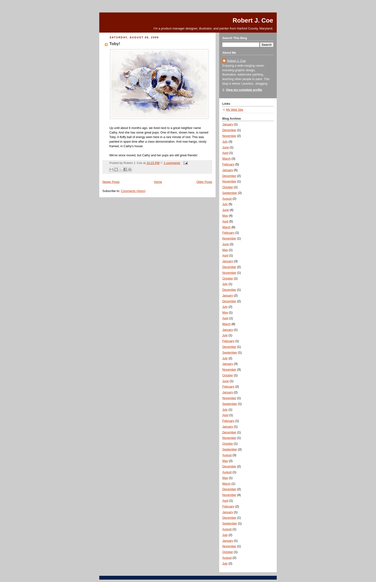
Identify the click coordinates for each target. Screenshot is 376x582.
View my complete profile (244, 90)
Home (158, 182)
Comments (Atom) (133, 191)
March (226, 158)
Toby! (114, 43)
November (229, 136)
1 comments (172, 163)
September (229, 193)
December (229, 130)
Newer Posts (110, 182)
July (225, 141)
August (227, 198)
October (227, 187)
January (227, 124)
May (225, 215)
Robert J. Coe (253, 20)
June (225, 147)
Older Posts (204, 182)
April (225, 153)
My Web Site (234, 109)
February (228, 164)
